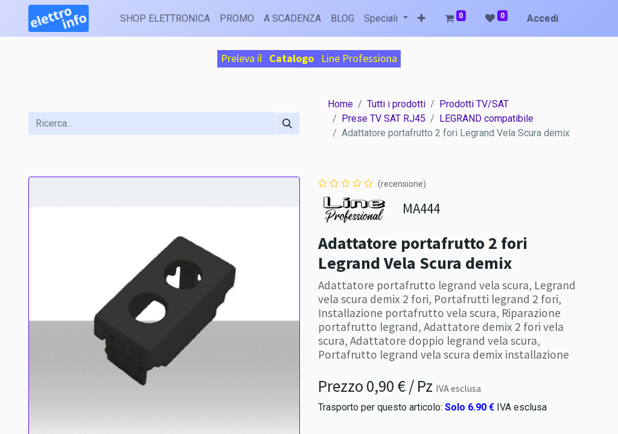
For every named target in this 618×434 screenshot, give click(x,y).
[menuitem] (165, 19)
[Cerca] (287, 123)
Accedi (542, 18)
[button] (421, 19)
